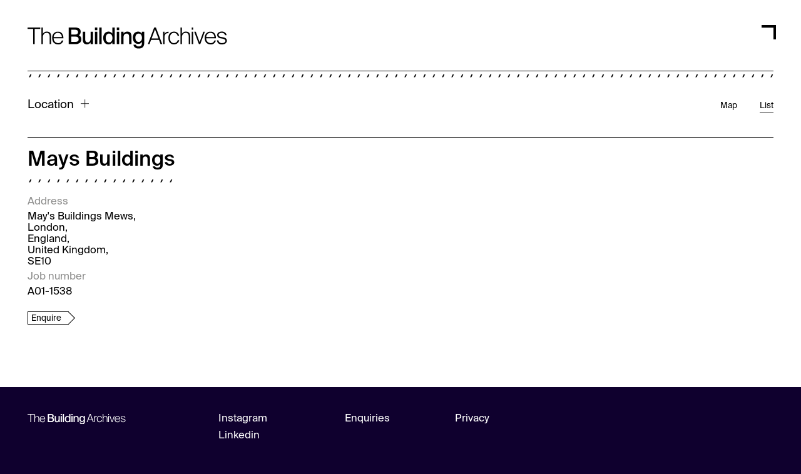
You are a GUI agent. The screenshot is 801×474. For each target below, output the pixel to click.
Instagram (242, 418)
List (766, 106)
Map (728, 106)
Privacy (472, 418)
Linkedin (239, 435)
